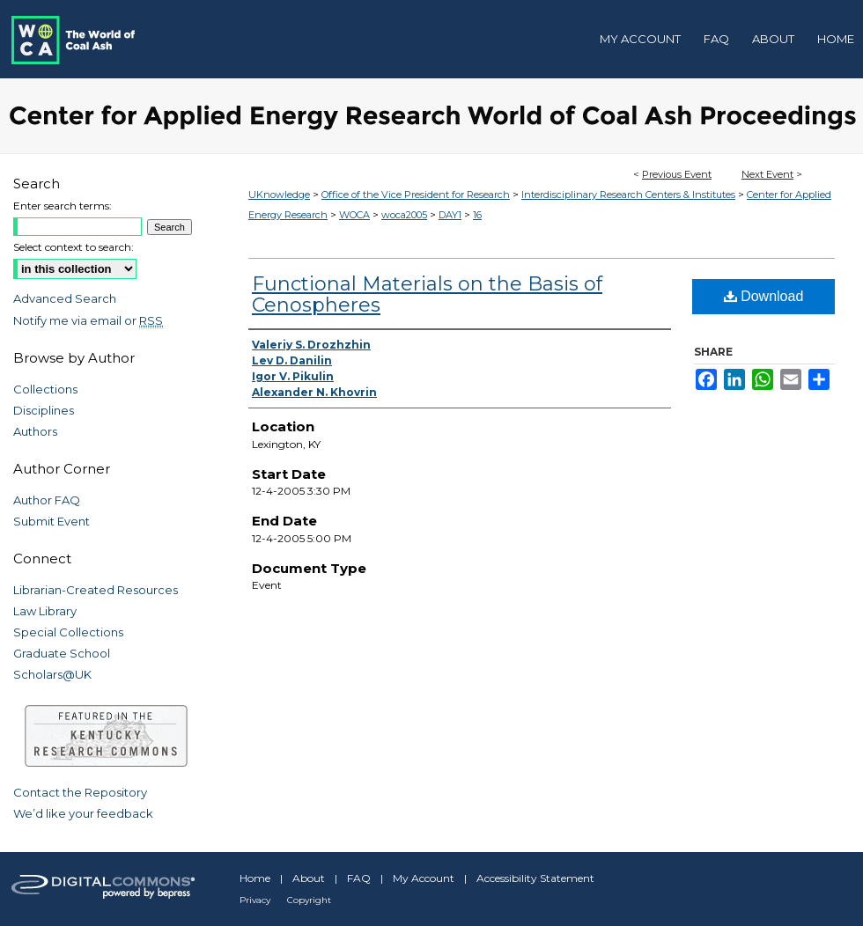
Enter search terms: (62, 205)
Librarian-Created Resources (95, 590)
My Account (423, 878)
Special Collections (68, 632)
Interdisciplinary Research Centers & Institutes (628, 194)
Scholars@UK (52, 674)
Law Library (45, 611)
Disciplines (43, 410)
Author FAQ (46, 500)
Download (764, 296)
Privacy (255, 900)
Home (255, 878)
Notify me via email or (88, 320)
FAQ (359, 878)
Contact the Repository (80, 792)
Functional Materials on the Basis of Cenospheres (427, 294)
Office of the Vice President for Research (415, 194)
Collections (45, 389)
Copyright (309, 900)
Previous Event (677, 174)
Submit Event (51, 521)
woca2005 (404, 215)
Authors (35, 431)
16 (477, 215)
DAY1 (450, 215)
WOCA (354, 215)
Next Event (767, 174)
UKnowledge (279, 194)
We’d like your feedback (83, 813)
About (308, 878)
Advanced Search (64, 298)
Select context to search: (73, 247)
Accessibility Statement (535, 878)
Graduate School (61, 653)
